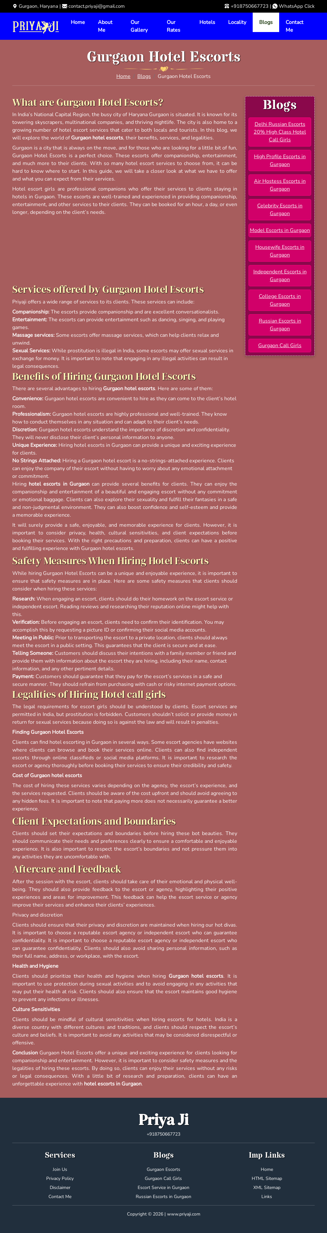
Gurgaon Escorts (163, 1169)
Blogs (266, 22)
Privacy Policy (60, 1178)
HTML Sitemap (267, 1178)
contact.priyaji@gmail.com (97, 6)
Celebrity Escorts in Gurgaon (279, 209)
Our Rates (173, 26)
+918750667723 (250, 6)
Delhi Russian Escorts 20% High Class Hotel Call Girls (280, 132)
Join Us (60, 1169)
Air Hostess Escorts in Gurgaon (280, 185)
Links (266, 1197)
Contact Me (294, 26)
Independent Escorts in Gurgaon (280, 275)
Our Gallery (139, 26)
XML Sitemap (266, 1187)
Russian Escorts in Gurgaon (280, 324)
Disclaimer (60, 1187)
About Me (105, 26)
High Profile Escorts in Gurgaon (280, 160)
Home (78, 22)
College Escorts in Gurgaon (280, 300)
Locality (237, 22)
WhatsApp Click (297, 6)
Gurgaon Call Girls (279, 345)
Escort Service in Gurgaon (163, 1187)
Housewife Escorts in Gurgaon (279, 251)
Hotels (207, 22)
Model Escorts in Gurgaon (280, 230)
